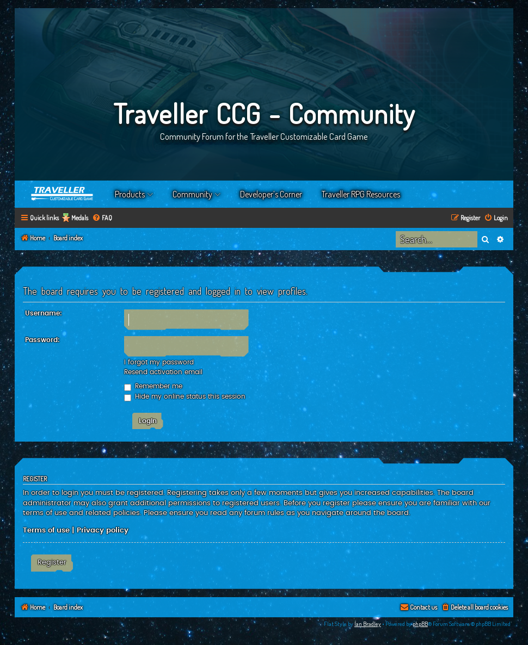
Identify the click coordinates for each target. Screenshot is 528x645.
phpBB (420, 624)
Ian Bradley (367, 624)
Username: (43, 313)
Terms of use (46, 530)
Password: (42, 340)
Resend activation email (163, 372)
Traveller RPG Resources (361, 194)
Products (130, 194)
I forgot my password (159, 362)
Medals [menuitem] (79, 218)
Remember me (153, 386)
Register (52, 562)
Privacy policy (102, 530)
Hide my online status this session (184, 396)
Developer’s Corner (271, 194)
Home (62, 194)
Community (192, 194)
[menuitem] (102, 218)
